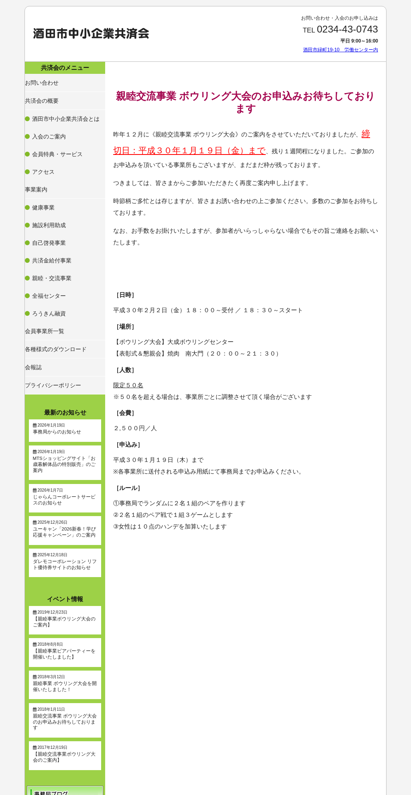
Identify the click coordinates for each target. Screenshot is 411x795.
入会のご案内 (47, 116)
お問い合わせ (41, 80)
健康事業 (43, 160)
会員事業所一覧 (44, 229)
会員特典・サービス (55, 125)
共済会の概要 (41, 94)
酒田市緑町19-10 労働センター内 (340, 50)
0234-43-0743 (347, 29)
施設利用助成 (47, 169)
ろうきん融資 (47, 217)
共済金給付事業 (50, 188)
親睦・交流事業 (50, 198)
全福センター (47, 208)
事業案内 (37, 147)
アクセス (43, 135)
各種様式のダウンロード (53, 243)
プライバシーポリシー (51, 271)
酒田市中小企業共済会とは (62, 106)
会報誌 (34, 257)
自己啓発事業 (47, 179)
